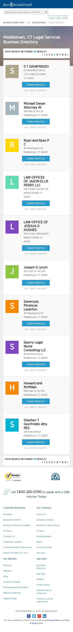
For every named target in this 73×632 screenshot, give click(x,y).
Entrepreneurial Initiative (15, 587)
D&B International (12, 593)
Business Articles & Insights (16, 525)
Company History (45, 520)
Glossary (7, 531)
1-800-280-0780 (58, 18)
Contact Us (8, 536)
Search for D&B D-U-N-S (15, 553)
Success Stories (44, 547)
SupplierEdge (10, 598)
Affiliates (7, 571)
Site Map (40, 574)
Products (7, 514)
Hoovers (40, 553)
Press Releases (43, 536)
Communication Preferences (17, 547)
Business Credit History (48, 525)
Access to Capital (11, 582)
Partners (7, 565)
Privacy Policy (43, 585)
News (39, 542)
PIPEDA (40, 579)
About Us (41, 514)
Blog (5, 576)
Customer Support (12, 542)
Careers (40, 531)
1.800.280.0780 (29, 492)
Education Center (12, 520)
